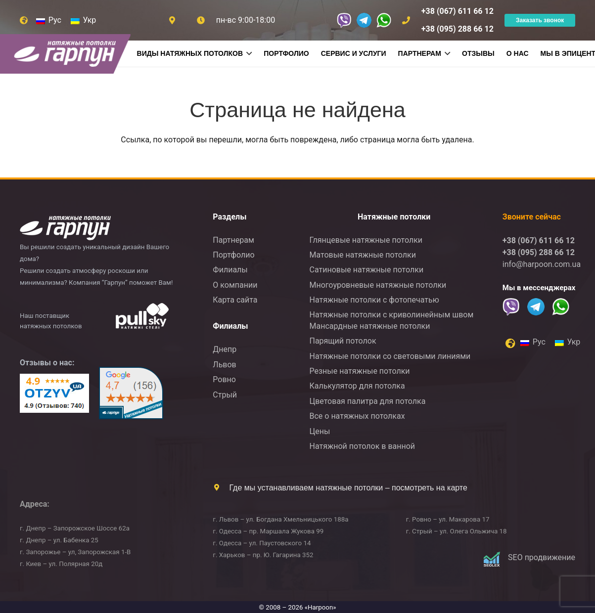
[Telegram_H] (364, 20)
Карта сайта (235, 300)
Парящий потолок (342, 341)
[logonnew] (71, 54)
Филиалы (230, 269)
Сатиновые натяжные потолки (366, 269)
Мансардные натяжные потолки (369, 326)
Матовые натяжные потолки (362, 255)
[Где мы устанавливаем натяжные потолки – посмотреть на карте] (221, 487)
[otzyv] (54, 393)
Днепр (224, 349)
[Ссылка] (201, 20)
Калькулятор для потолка (357, 386)
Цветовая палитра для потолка (367, 401)
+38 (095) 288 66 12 (539, 252)
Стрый (225, 394)
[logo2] (104, 226)
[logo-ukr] (142, 316)
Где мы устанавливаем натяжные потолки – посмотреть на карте (348, 487)
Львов (224, 364)
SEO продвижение (541, 557)
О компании (235, 285)
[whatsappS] (383, 20)
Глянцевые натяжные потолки (365, 240)
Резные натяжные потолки (359, 371)
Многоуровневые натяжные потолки (377, 285)
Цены (319, 431)
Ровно (224, 379)
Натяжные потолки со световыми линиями (389, 356)
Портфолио (233, 255)
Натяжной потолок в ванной (362, 446)
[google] (130, 393)
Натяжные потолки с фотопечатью (374, 300)
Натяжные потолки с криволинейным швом (391, 314)
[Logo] (491, 559)
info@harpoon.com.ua (542, 264)
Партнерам (233, 240)
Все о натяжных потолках (357, 416)
